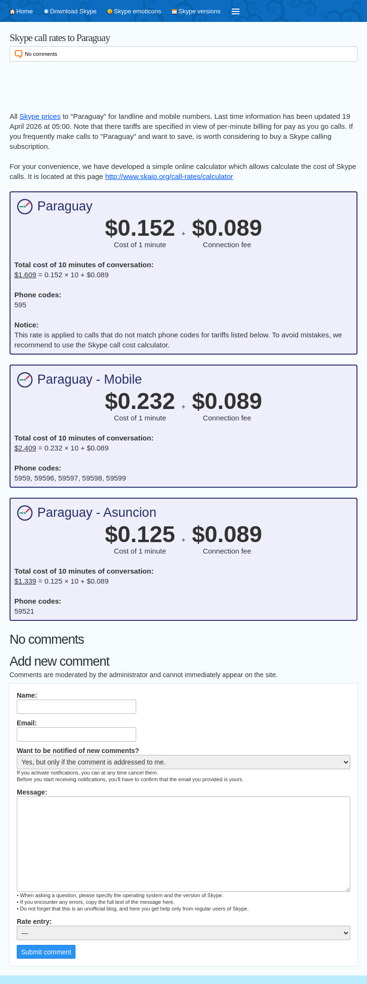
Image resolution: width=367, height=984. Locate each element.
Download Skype (73, 11)
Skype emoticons (137, 11)
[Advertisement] (183, 84)
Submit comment (46, 952)
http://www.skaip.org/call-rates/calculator (169, 176)
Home (24, 11)
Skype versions (199, 11)
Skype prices (40, 116)
